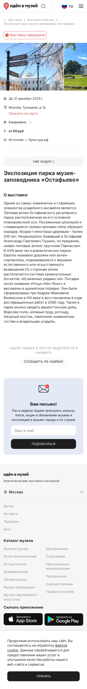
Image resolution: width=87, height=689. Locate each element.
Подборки (11, 521)
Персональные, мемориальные (58, 566)
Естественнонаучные (20, 556)
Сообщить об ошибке (43, 361)
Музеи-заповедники (19, 587)
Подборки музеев (60, 591)
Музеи (9, 506)
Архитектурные (16, 549)
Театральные (56, 576)
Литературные (15, 579)
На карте (11, 514)
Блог (7, 529)
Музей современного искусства (20, 597)
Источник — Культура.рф (28, 140)
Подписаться (43, 444)
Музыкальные (57, 549)
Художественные (59, 584)
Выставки (15, 20)
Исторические (15, 564)
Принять (44, 676)
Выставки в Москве (40, 20)
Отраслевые (55, 556)
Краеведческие (16, 572)
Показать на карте (23, 113)
